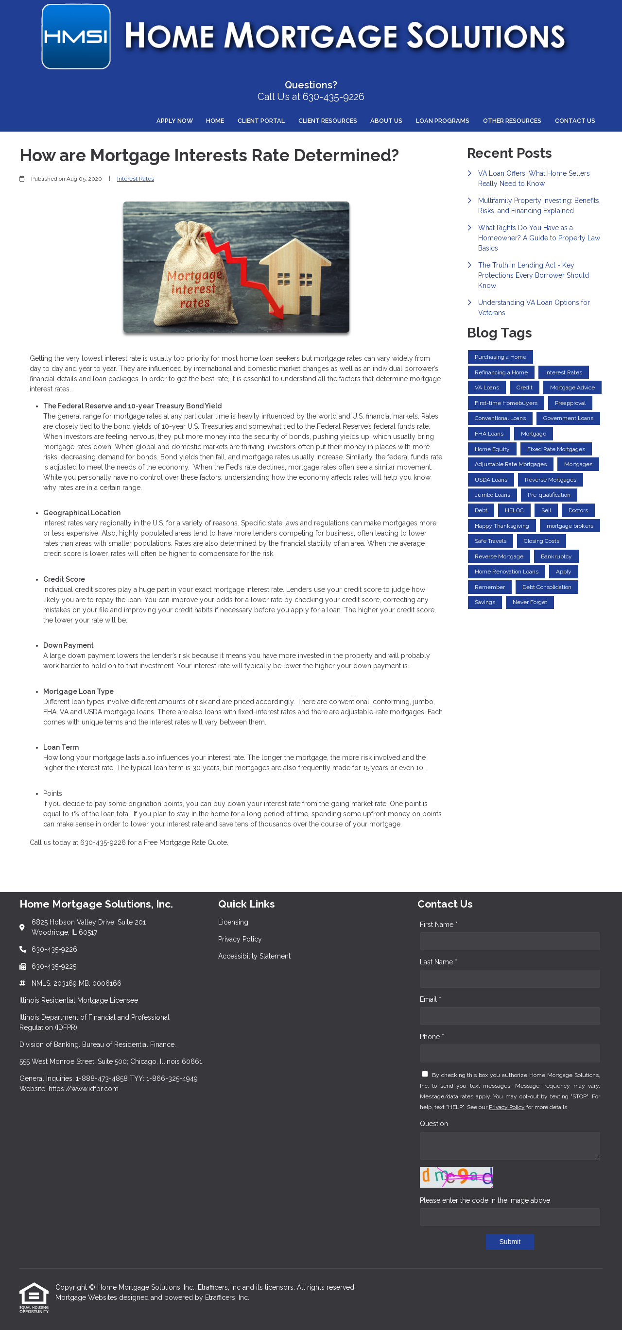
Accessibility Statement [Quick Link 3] (254, 956)
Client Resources (327, 120)
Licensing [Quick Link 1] (233, 922)
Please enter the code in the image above (485, 1200)
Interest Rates (135, 178)
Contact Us (575, 120)
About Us (386, 120)
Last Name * (438, 962)
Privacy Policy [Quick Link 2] (240, 939)
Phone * (432, 1037)
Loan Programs (442, 120)
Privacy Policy (507, 1107)
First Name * (439, 924)
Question (434, 1124)
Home (215, 120)
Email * (430, 999)
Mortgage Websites (87, 1297)
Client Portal (261, 120)
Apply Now (174, 120)
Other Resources (512, 120)
